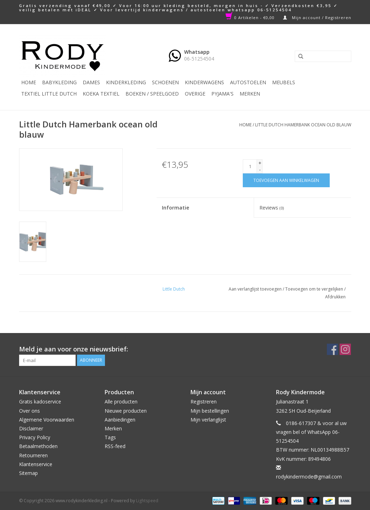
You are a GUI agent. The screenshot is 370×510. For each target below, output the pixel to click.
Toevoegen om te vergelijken (314, 289)
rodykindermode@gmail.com (309, 476)
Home (28, 82)
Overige (195, 93)
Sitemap (28, 473)
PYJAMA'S (222, 93)
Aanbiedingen (120, 419)
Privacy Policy (34, 437)
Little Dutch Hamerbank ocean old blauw (303, 125)
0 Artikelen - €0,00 (250, 17)
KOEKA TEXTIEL (101, 93)
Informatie (175, 207)
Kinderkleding (126, 82)
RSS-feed (115, 446)
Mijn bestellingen (209, 410)
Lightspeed (147, 501)
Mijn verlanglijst (208, 419)
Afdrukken (335, 297)
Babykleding (59, 82)
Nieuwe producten (126, 410)
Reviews (271, 207)
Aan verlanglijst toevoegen (255, 289)
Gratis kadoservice (40, 401)
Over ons (29, 410)
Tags (110, 437)
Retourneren (33, 455)
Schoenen (165, 82)
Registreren (203, 401)
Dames (91, 82)
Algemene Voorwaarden (46, 419)
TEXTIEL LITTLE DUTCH (49, 93)
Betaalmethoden (38, 446)
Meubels (283, 82)
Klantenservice (35, 464)
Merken (250, 93)
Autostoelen (248, 82)
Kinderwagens (204, 82)
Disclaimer (31, 428)
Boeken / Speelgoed (152, 93)
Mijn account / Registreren (317, 17)
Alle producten (121, 401)
